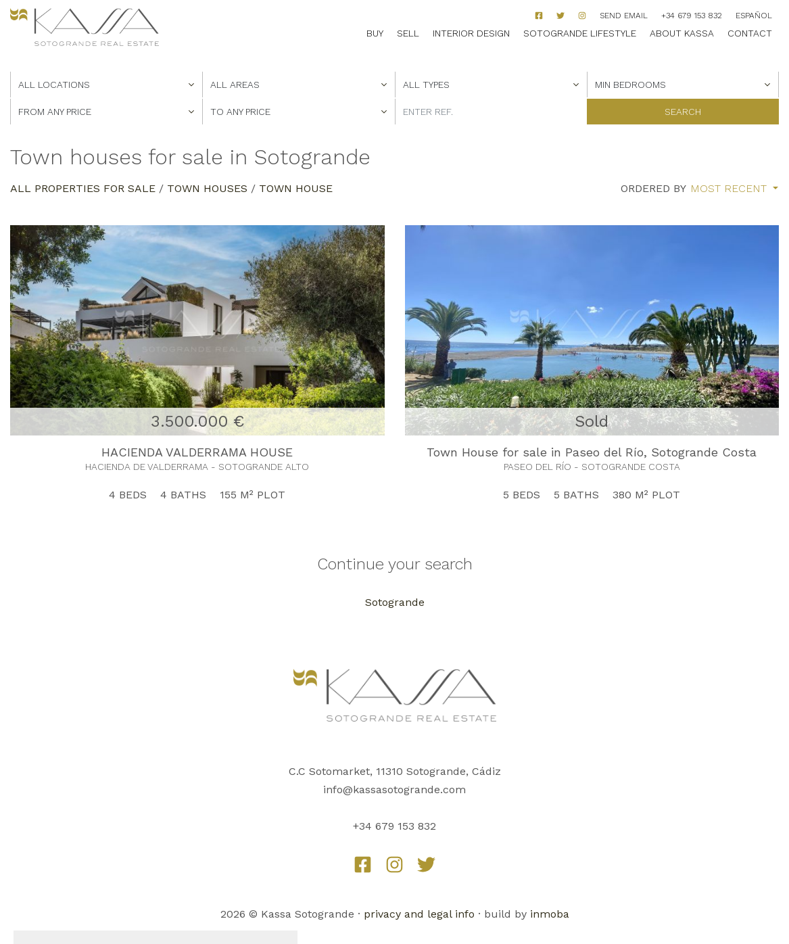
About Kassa (682, 33)
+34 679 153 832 (691, 15)
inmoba (549, 913)
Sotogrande (395, 602)
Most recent (730, 189)
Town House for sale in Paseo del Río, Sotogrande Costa (592, 452)
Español (754, 15)
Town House (296, 188)
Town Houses (207, 188)
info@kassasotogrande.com (394, 789)
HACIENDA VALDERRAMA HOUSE (197, 452)
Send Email (624, 15)
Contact (749, 33)
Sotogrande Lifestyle (579, 33)
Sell (408, 33)
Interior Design (471, 33)
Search (683, 111)
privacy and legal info (419, 913)
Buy (374, 33)
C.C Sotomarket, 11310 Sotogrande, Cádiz (395, 771)
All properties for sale (83, 188)
